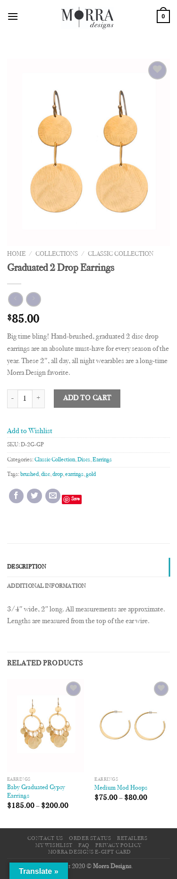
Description (26, 567)
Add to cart (87, 398)
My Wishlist (54, 845)
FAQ (84, 845)
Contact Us (45, 838)
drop (57, 474)
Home (16, 254)
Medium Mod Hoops (120, 788)
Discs (83, 460)
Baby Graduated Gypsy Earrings (36, 792)
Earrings (102, 460)
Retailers (132, 838)
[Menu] (12, 16)
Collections (56, 254)
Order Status (90, 838)
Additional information (46, 586)
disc (45, 474)
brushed (29, 474)
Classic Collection (120, 254)
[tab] (88, 567)
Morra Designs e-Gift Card (89, 852)
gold (91, 474)
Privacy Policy (118, 845)
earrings (74, 474)
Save (75, 499)
